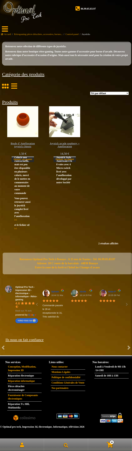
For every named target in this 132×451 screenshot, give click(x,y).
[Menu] (7, 29)
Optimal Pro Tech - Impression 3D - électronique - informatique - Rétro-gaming (26, 293)
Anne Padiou (115, 291)
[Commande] (109, 93)
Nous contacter (59, 366)
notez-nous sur (27, 320)
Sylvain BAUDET (60, 291)
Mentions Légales (60, 372)
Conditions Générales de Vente (67, 382)
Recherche (66, 444)
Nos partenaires (59, 388)
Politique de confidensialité (65, 377)
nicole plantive (87, 291)
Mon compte (22, 444)
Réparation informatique (21, 381)
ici (15, 219)
